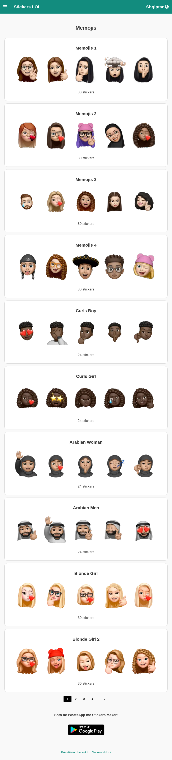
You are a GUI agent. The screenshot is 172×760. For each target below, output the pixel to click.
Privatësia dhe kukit (74, 752)
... (98, 699)
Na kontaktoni (101, 752)
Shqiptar (157, 6)
